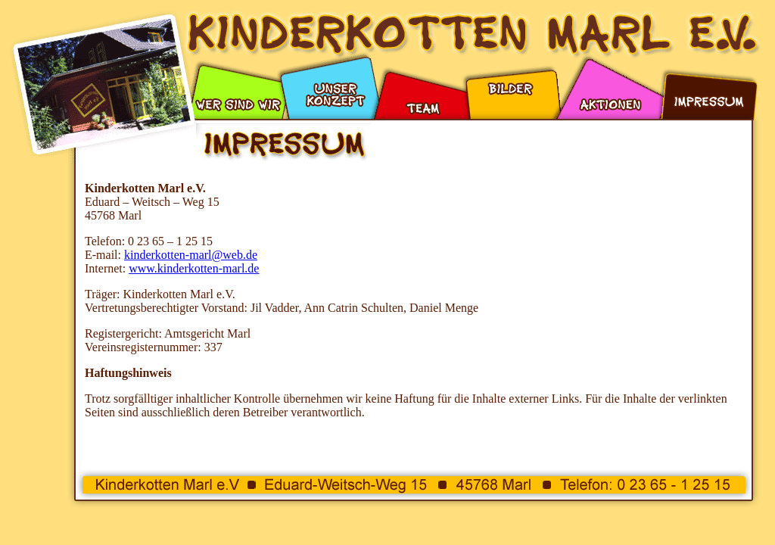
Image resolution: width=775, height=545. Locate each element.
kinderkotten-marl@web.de (190, 254)
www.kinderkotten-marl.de (194, 268)
